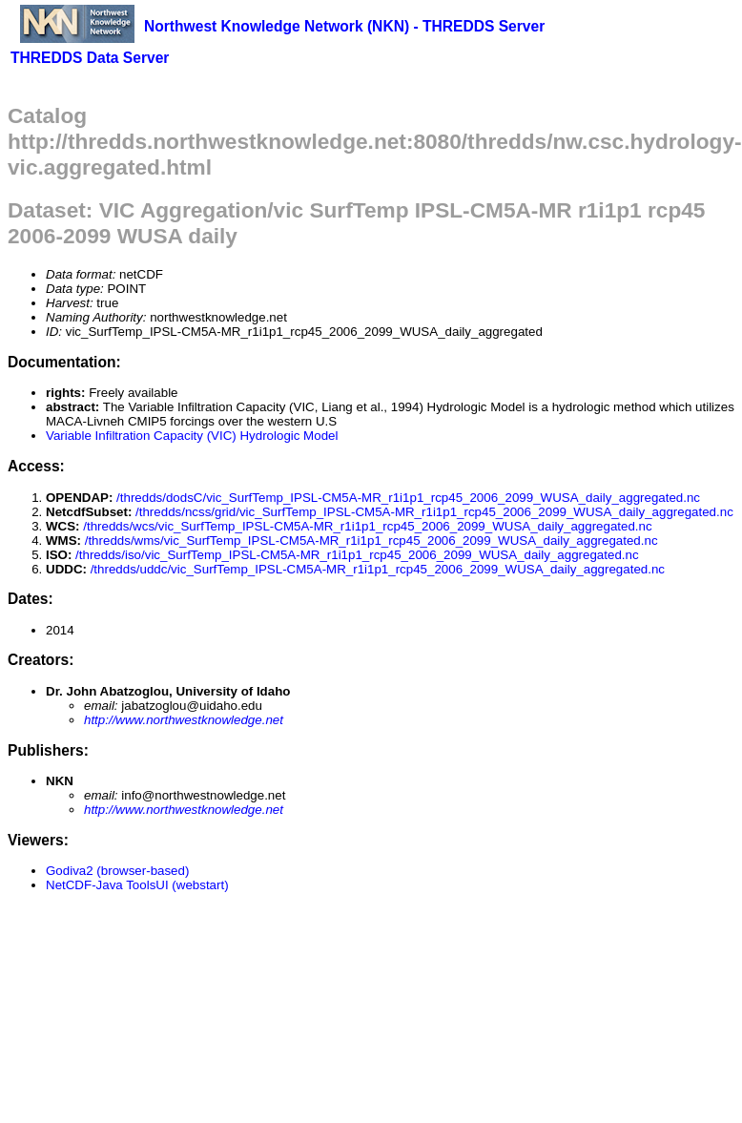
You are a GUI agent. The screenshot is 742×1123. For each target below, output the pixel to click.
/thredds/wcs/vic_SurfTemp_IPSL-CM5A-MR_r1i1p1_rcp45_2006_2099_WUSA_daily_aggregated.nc (367, 526)
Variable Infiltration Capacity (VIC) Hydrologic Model (192, 435)
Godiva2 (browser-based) (117, 870)
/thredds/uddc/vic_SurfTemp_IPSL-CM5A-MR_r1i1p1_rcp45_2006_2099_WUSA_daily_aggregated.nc (378, 569)
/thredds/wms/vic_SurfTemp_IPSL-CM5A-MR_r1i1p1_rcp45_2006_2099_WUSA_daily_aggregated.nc (371, 540)
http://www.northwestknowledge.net (183, 720)
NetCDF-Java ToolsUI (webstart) (137, 885)
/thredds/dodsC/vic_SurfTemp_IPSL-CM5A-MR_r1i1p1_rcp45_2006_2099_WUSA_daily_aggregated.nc (408, 497)
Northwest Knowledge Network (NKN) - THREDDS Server (344, 26)
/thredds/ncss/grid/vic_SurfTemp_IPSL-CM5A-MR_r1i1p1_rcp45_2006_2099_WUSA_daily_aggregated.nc (434, 512)
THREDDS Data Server (89, 58)
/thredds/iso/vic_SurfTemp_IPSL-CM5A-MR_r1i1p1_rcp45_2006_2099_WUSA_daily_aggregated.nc (356, 555)
